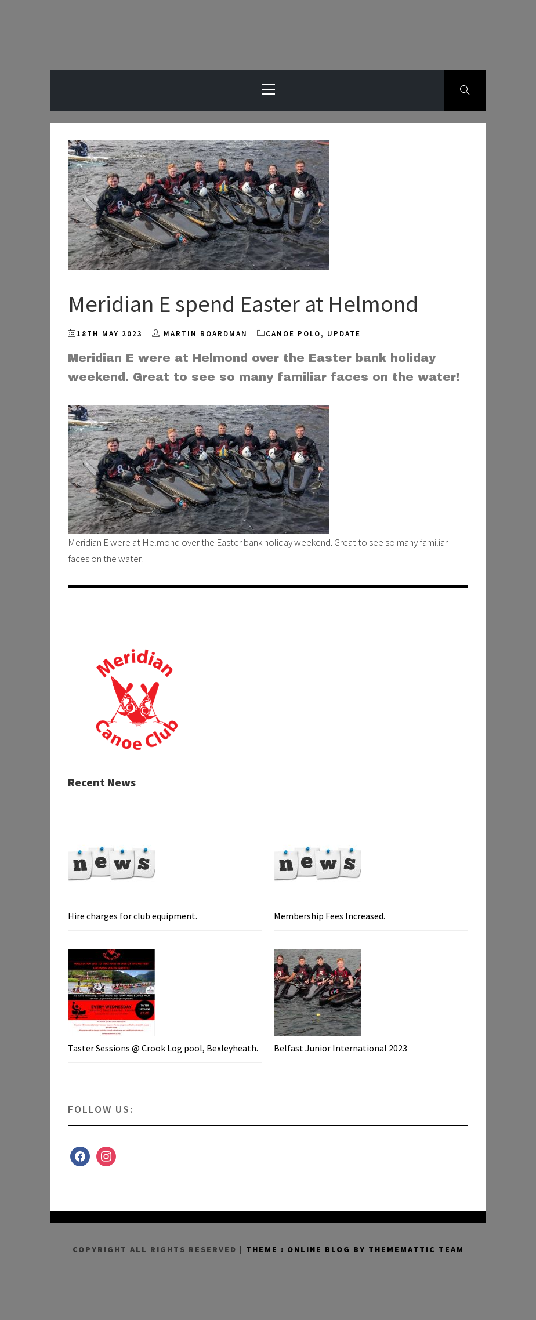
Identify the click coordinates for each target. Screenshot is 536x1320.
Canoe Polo (293, 334)
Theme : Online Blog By (307, 1249)
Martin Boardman (206, 334)
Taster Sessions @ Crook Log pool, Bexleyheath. (163, 1048)
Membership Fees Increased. (329, 916)
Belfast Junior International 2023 (340, 1048)
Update (344, 334)
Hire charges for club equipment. (132, 916)
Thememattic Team (416, 1249)
